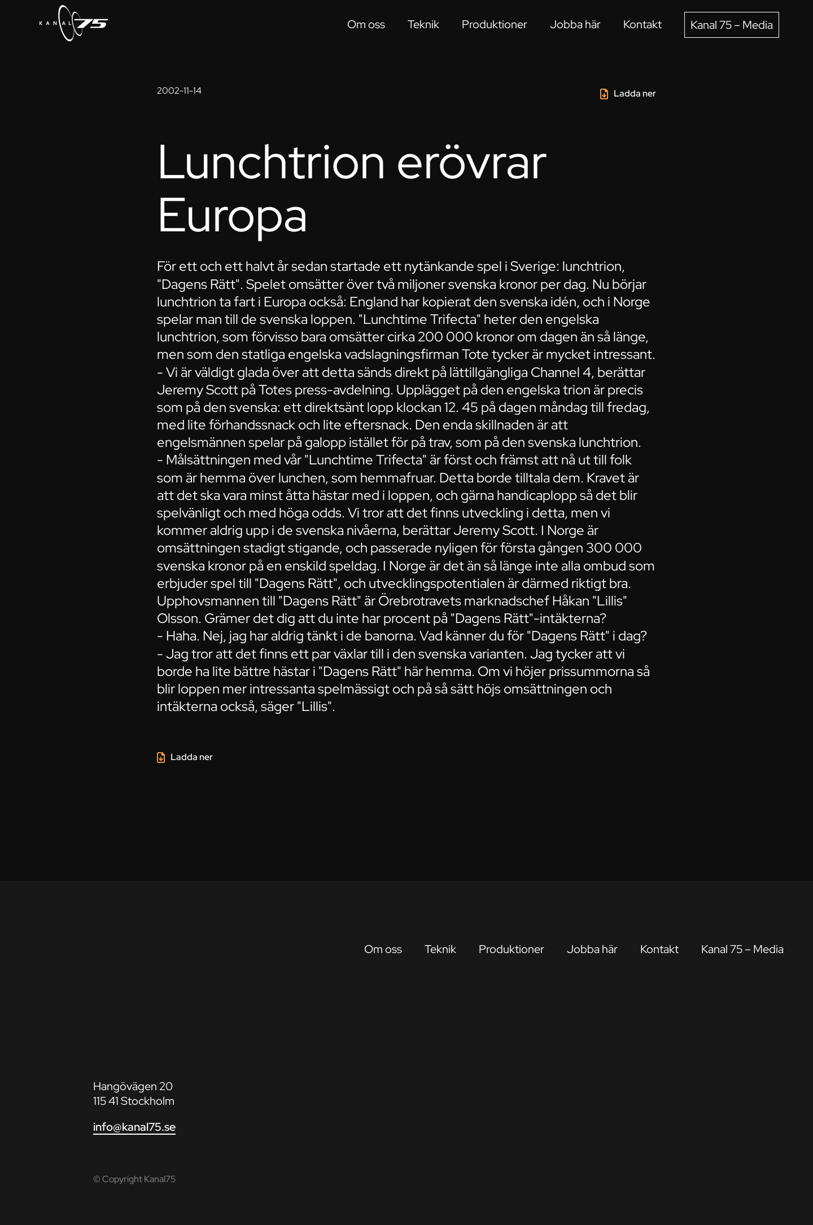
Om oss (366, 24)
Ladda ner (635, 93)
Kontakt (642, 24)
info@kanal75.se (134, 1126)
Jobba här (575, 24)
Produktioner (494, 24)
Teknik (423, 24)
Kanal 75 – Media (731, 24)
